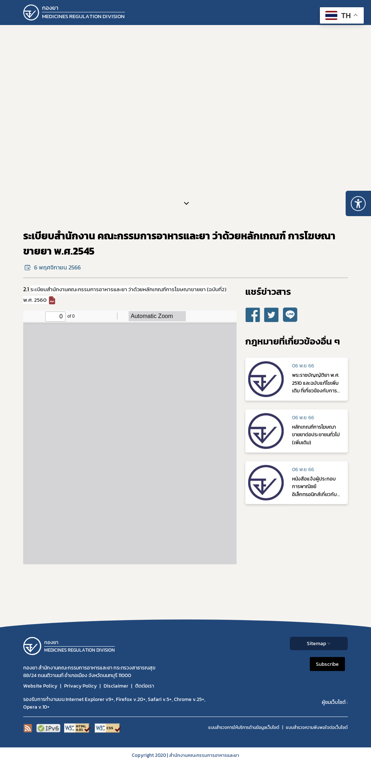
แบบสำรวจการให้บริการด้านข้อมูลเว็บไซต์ (243, 727)
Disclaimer (116, 686)
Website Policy (40, 686)
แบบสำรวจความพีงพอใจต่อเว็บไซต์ (317, 727)
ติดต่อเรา (144, 686)
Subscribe (327, 664)
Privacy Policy (80, 686)
